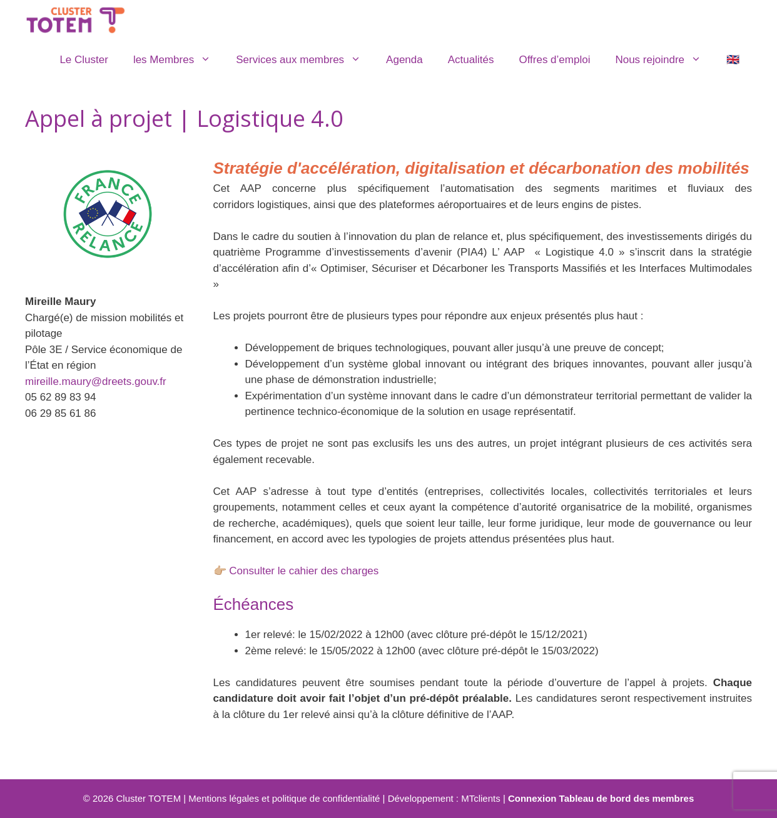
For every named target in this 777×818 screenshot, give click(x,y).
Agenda (404, 60)
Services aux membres (304, 60)
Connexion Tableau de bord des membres (601, 798)
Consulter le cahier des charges (303, 571)
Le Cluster (83, 60)
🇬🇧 (732, 60)
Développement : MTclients (444, 798)
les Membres (178, 60)
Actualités (471, 60)
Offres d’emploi (554, 60)
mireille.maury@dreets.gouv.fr (95, 381)
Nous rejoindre (664, 60)
